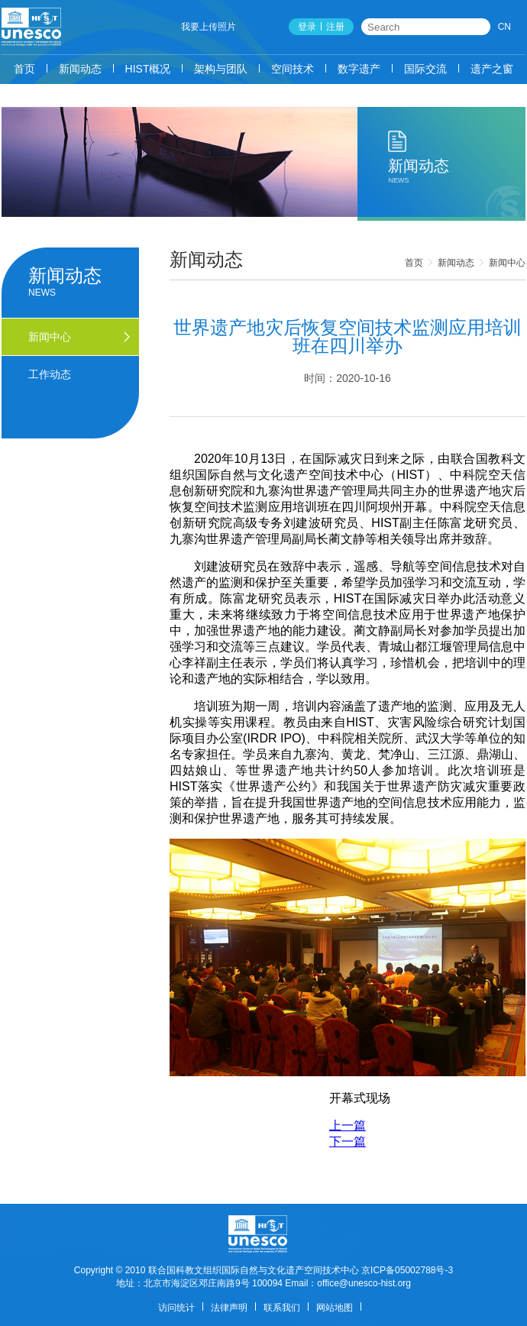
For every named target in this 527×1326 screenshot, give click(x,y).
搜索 (480, 27)
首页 (24, 69)
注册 (335, 26)
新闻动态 (80, 69)
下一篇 (347, 1141)
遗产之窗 (491, 69)
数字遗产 (359, 69)
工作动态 (49, 374)
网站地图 (334, 1307)
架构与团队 (220, 69)
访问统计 (176, 1307)
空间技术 (292, 69)
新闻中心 (507, 262)
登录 (307, 26)
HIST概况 (148, 69)
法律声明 (229, 1307)
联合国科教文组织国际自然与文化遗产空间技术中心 (253, 1270)
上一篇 (347, 1125)
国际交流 (425, 69)
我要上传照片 (208, 26)
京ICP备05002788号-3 (407, 1270)
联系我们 (282, 1307)
